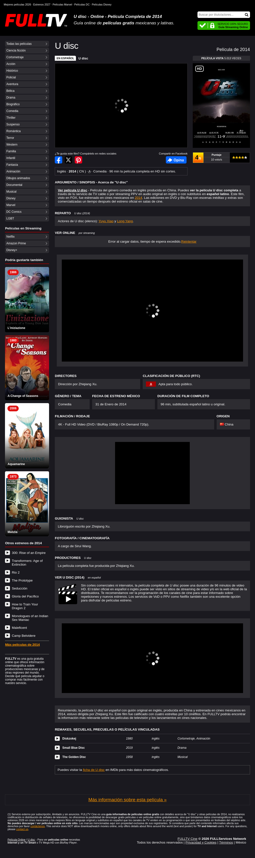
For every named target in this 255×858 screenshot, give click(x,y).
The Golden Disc (74, 757)
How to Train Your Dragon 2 (25, 606)
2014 (138, 198)
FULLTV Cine (187, 839)
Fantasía (12, 164)
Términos (226, 842)
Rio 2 (15, 572)
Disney (10, 198)
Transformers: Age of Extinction (27, 562)
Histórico (12, 70)
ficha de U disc (94, 770)
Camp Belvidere (23, 636)
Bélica (10, 91)
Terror (10, 138)
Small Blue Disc (73, 748)
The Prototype (22, 580)
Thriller (10, 117)
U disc (83, 58)
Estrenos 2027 (42, 4)
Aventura (12, 84)
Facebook (176, 159)
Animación (13, 171)
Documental (14, 185)
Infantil (10, 158)
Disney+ (11, 250)
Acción (10, 64)
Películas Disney (102, 4)
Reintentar (189, 241)
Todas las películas (18, 44)
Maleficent (19, 628)
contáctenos (37, 826)
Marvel (10, 205)
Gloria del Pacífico (25, 596)
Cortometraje (14, 57)
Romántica (13, 131)
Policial (11, 77)
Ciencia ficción (15, 50)
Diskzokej (69, 738)
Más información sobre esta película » (127, 799)
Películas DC (82, 4)
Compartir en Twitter (68, 159)
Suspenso (12, 124)
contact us (22, 829)
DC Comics (13, 212)
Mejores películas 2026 (17, 4)
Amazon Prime (16, 243)
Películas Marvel (62, 4)
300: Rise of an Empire (29, 553)
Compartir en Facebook (58, 159)
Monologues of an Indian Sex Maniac (30, 618)
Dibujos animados (18, 178)
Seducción (19, 588)
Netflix (10, 236)
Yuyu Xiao (106, 221)
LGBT (10, 218)
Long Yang (125, 221)
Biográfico (12, 104)
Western (11, 144)
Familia (11, 151)
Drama (10, 97)
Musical (11, 191)
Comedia (12, 111)
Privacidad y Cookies (201, 842)
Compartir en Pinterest (78, 159)
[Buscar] (223, 14)
